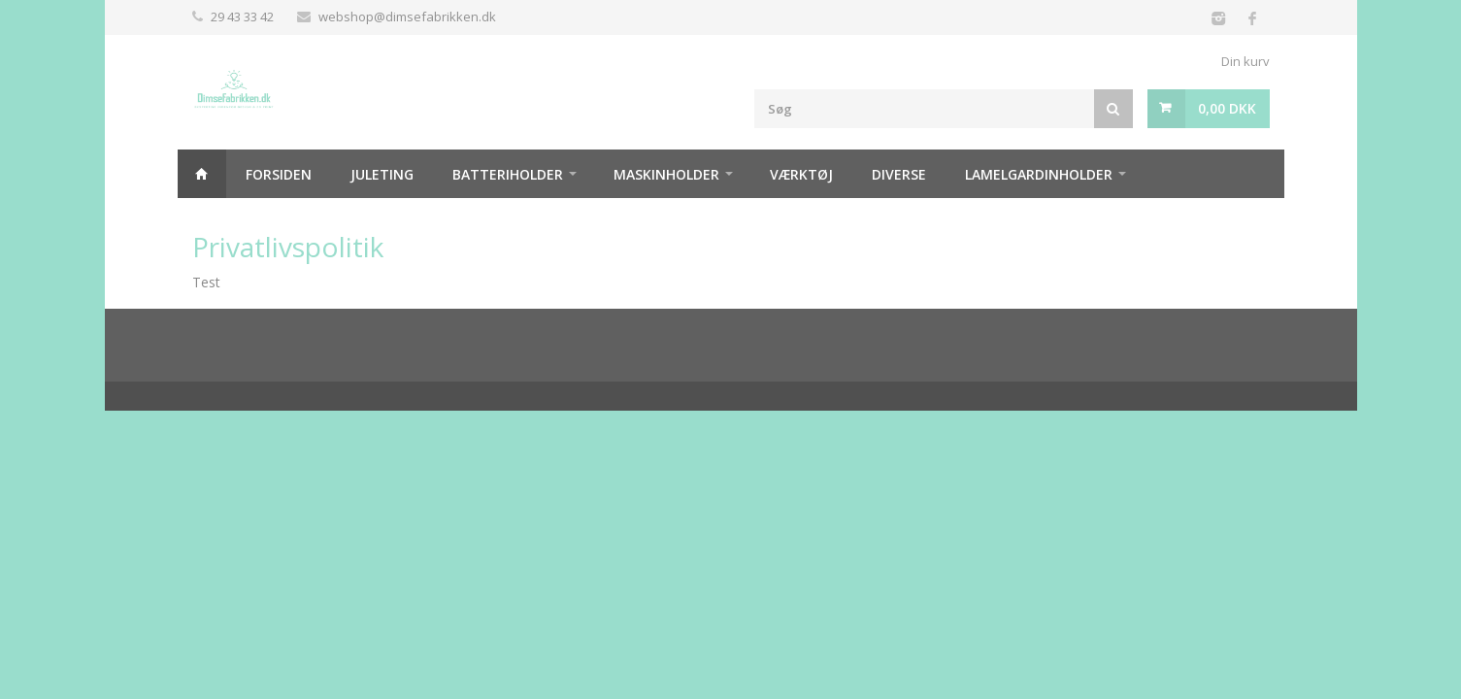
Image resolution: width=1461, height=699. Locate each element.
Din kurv (1245, 61)
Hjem (202, 174)
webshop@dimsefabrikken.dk (407, 16)
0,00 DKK (1227, 108)
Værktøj (801, 174)
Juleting (382, 174)
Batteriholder (507, 174)
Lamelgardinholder (1038, 174)
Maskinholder (666, 174)
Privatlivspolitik (287, 246)
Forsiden (279, 174)
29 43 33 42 (242, 16)
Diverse (899, 174)
